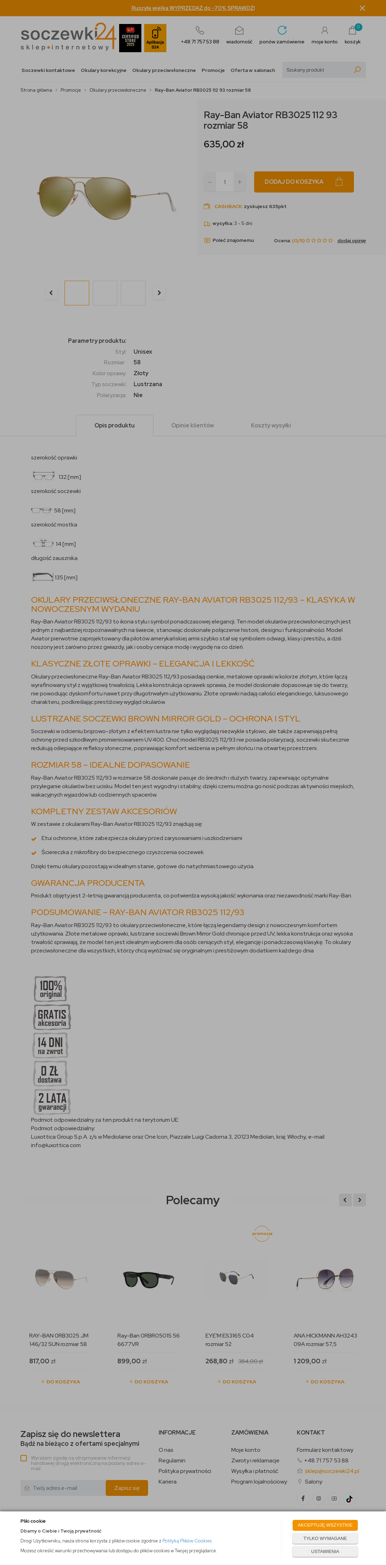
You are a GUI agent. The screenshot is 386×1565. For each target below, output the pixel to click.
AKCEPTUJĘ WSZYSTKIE (325, 1525)
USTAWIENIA (325, 1551)
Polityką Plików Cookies (187, 1541)
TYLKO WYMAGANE (325, 1538)
